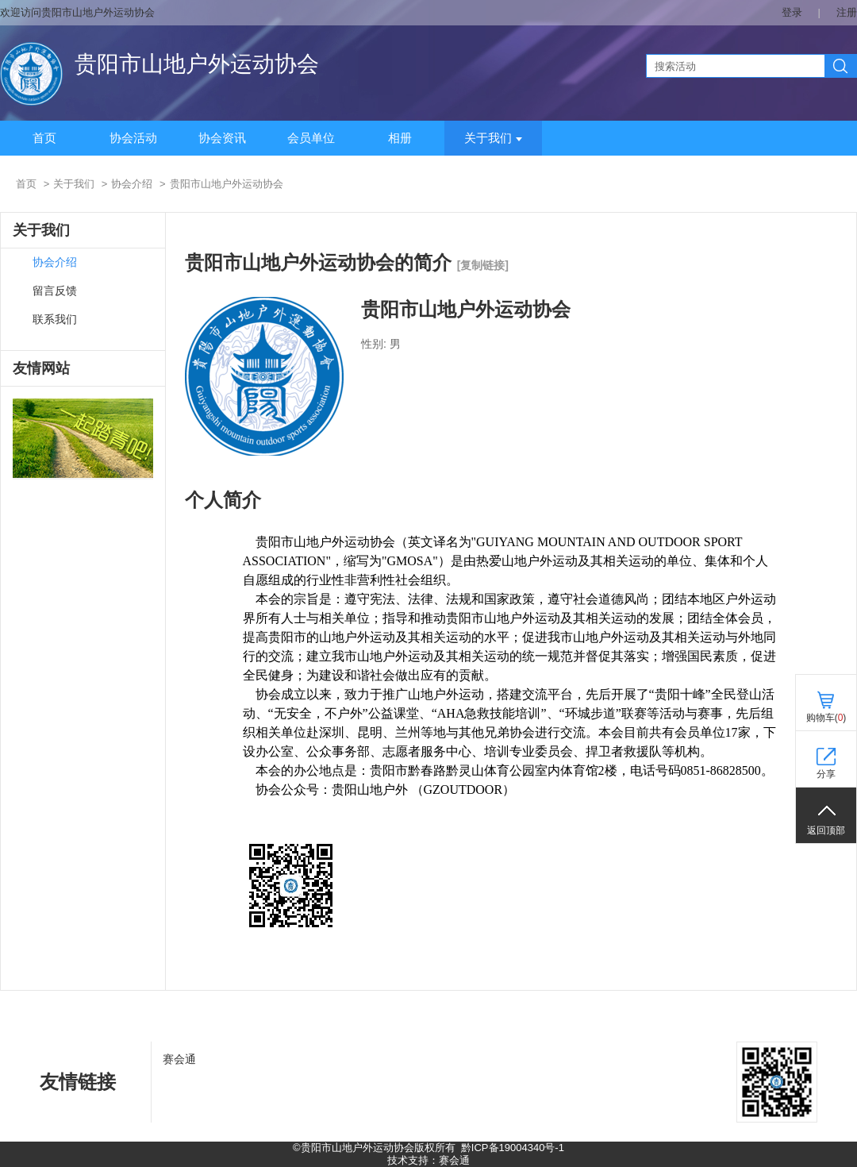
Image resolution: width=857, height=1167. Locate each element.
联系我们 (55, 319)
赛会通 (179, 1059)
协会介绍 (131, 184)
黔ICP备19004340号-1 (512, 1148)
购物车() (826, 717)
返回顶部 (826, 830)
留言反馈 (55, 291)
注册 (846, 12)
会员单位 (311, 138)
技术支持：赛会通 (428, 1160)
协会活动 (133, 138)
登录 (792, 12)
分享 (826, 774)
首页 (44, 138)
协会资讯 (222, 138)
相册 (400, 138)
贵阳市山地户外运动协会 (197, 64)
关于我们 (493, 138)
